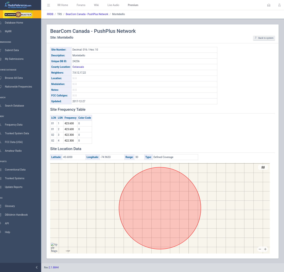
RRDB (55, 14)
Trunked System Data (17, 133)
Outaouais (83, 66)
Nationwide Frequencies (18, 86)
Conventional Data (15, 169)
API (7, 223)
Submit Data (12, 50)
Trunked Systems (15, 178)
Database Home (14, 22)
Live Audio (118, 5)
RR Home (68, 5)
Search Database (14, 105)
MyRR (8, 31)
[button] (269, 5)
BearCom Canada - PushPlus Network (92, 14)
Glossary (10, 206)
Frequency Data (14, 124)
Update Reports (14, 187)
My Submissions (14, 59)
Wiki (101, 5)
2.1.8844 (59, 267)
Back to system (264, 38)
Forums (86, 5)
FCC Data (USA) (14, 142)
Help (7, 232)
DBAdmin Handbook (16, 215)
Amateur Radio (13, 150)
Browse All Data (14, 78)
